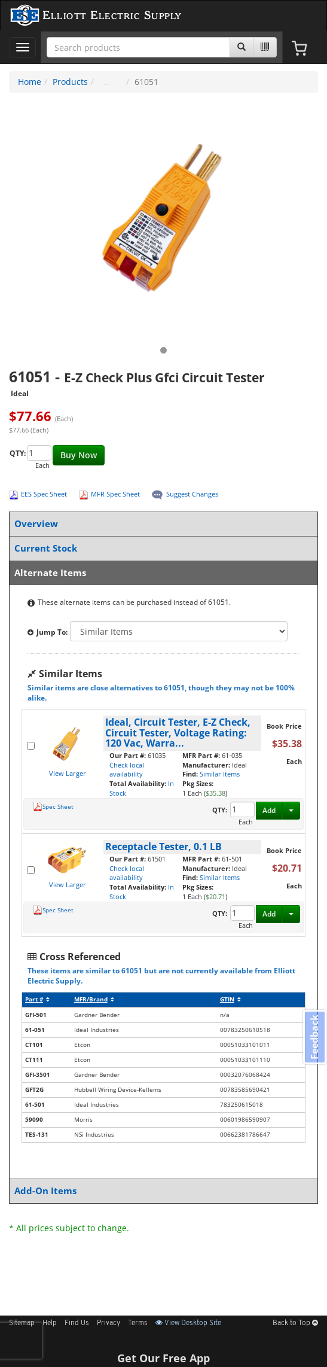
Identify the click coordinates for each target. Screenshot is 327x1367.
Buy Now (78, 455)
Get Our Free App (163, 1358)
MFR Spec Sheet (115, 493)
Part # (37, 999)
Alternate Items (161, 573)
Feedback (314, 1037)
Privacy (108, 1323)
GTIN (230, 999)
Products (70, 81)
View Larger (67, 773)
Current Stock (161, 548)
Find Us (77, 1323)
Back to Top (295, 1323)
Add (269, 810)
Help (49, 1323)
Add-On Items (161, 1190)
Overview (161, 523)
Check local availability (126, 769)
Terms (138, 1323)
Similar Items (220, 773)
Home (29, 81)
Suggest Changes (192, 493)
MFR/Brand (94, 999)
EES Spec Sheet (44, 493)
